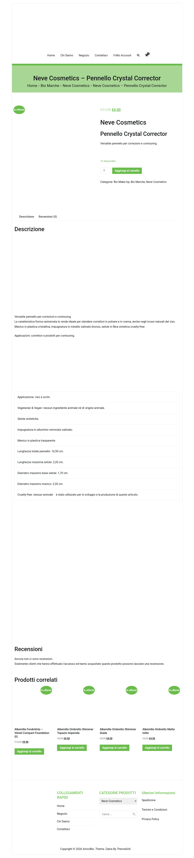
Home (51, 55)
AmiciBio (88, 849)
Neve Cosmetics (76, 86)
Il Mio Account (122, 55)
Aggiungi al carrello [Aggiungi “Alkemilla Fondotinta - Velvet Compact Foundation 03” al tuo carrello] (29, 751)
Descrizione (26, 216)
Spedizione (148, 800)
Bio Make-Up (122, 182)
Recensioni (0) (48, 216)
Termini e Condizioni (154, 809)
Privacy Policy (150, 819)
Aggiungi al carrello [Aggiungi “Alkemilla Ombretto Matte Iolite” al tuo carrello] (157, 747)
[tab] (27, 217)
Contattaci (101, 55)
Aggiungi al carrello (127, 170)
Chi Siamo (66, 55)
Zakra (108, 849)
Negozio (84, 55)
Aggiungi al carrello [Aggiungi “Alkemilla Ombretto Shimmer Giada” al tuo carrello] (114, 747)
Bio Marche (50, 86)
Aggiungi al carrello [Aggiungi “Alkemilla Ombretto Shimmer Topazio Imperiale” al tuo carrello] (72, 747)
